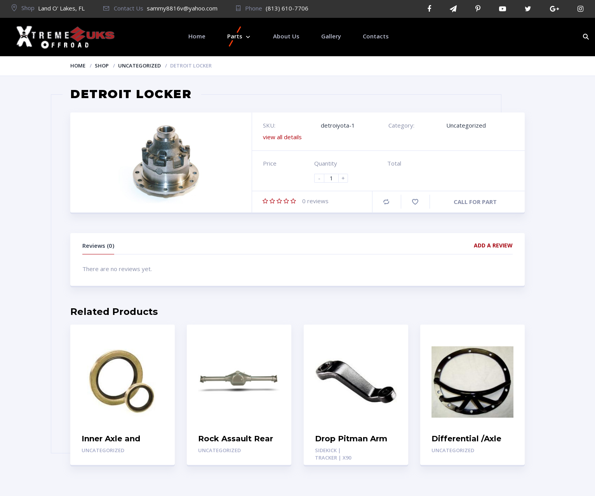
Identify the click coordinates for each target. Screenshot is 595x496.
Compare (386, 202)
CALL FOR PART (475, 202)
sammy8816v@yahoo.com (182, 8)
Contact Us (123, 8)
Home (77, 65)
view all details (282, 137)
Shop (102, 65)
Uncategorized (139, 65)
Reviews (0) (98, 245)
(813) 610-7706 (287, 8)
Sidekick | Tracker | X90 (333, 454)
